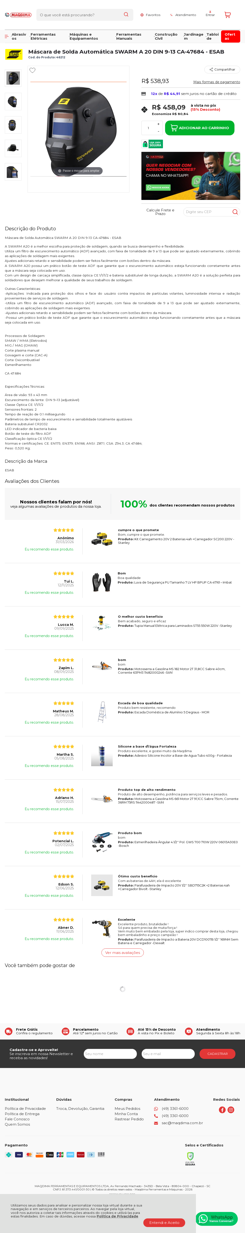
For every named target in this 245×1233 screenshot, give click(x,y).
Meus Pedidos (127, 1108)
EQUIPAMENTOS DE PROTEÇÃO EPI (55, 41)
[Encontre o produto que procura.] (122, 11)
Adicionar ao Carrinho (200, 128)
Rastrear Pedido (129, 1119)
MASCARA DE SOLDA (101, 41)
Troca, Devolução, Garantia (80, 1108)
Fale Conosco (17, 1119)
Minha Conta (126, 1114)
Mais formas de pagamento (216, 82)
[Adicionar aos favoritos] (32, 70)
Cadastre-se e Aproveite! (34, 1049)
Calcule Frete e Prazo (160, 211)
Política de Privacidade (117, 1216)
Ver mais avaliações (122, 952)
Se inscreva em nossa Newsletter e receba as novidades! (41, 1055)
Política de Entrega (22, 1114)
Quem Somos (17, 1124)
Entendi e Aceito (164, 1222)
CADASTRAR (217, 1054)
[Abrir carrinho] (231, 11)
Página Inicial (14, 41)
